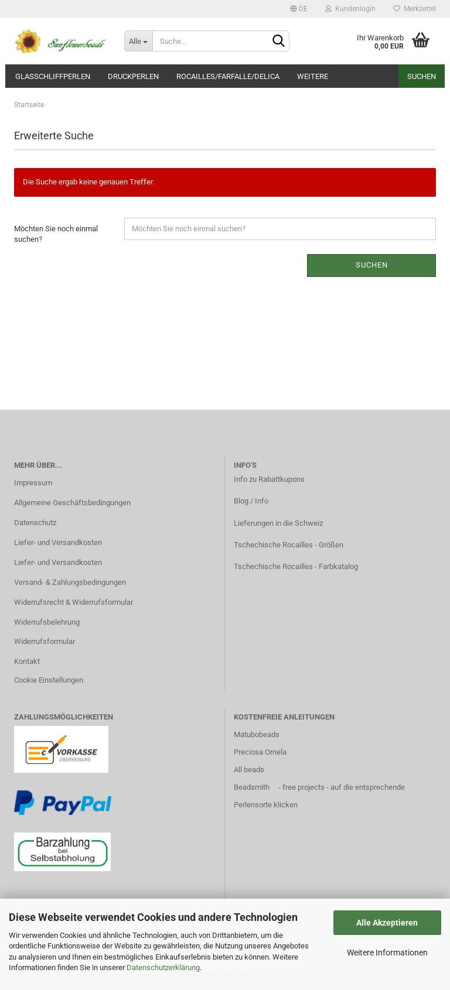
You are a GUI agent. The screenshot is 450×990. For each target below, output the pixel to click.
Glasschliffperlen (52, 76)
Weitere (312, 76)
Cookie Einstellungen (48, 680)
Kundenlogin (350, 9)
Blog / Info (251, 500)
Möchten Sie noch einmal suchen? (56, 234)
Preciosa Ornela (260, 752)
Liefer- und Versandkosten (58, 542)
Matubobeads (256, 734)
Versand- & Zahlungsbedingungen (70, 582)
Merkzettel (414, 9)
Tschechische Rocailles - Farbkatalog (296, 566)
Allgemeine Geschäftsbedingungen (72, 502)
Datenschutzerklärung (163, 967)
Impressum (33, 482)
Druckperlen (133, 76)
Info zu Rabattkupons (269, 479)
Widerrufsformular (44, 641)
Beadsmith (252, 787)
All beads (249, 769)
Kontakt (27, 661)
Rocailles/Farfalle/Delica (227, 76)
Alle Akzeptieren (387, 922)
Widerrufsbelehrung (47, 622)
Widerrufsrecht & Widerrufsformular (73, 602)
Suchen (421, 76)
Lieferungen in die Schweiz (278, 523)
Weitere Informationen (387, 952)
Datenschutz (35, 522)
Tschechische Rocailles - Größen (288, 544)
